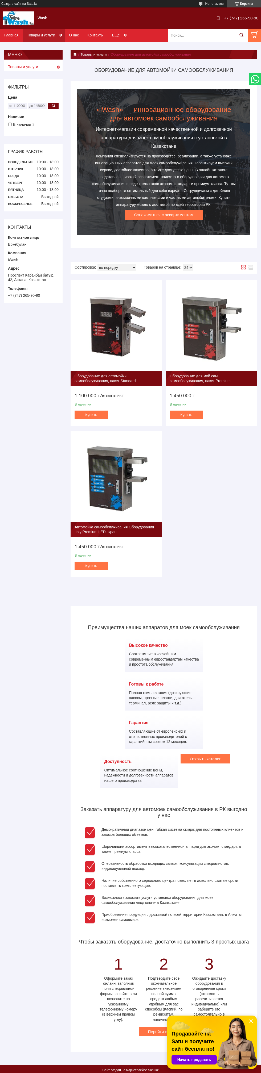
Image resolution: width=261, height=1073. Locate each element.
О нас (74, 35)
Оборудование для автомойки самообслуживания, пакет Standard (105, 378)
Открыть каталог (205, 759)
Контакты (95, 35)
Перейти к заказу (164, 1031)
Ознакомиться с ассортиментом (164, 214)
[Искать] (241, 35)
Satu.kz (153, 1070)
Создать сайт (11, 4)
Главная (11, 35)
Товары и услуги (41, 35)
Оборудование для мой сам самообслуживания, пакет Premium (200, 378)
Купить (91, 415)
